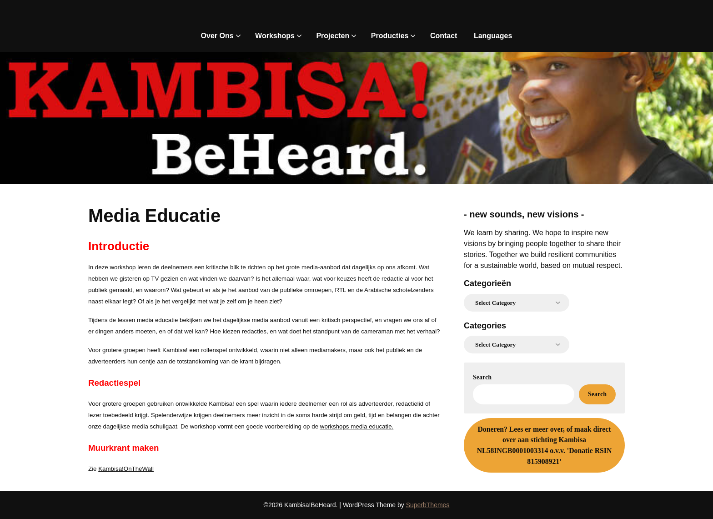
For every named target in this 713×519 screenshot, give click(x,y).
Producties (390, 36)
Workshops (275, 36)
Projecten (332, 36)
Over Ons (217, 36)
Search (482, 377)
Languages (493, 36)
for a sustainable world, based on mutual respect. (543, 265)
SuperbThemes (428, 505)
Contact (443, 36)
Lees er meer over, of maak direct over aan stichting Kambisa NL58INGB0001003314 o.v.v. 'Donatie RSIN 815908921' (544, 445)
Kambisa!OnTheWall (126, 468)
